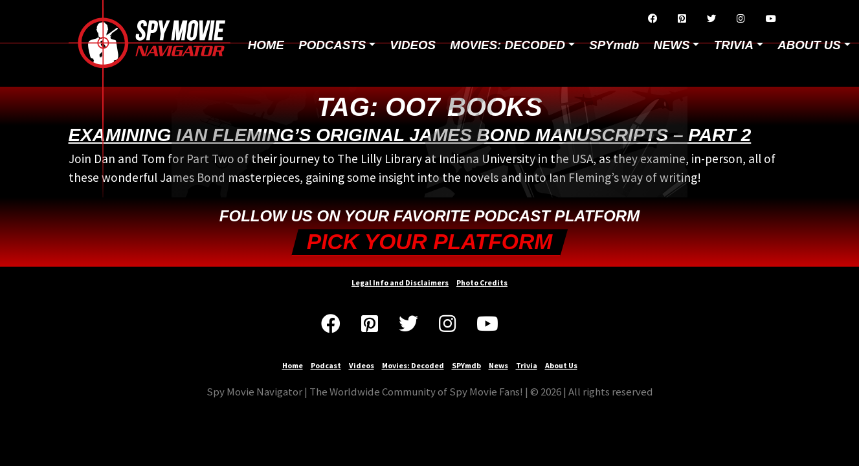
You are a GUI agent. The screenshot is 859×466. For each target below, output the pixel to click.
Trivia (526, 365)
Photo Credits (482, 282)
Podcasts (332, 45)
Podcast (326, 365)
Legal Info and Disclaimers (400, 282)
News (498, 365)
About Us (561, 365)
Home (266, 45)
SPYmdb (614, 45)
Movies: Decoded (507, 45)
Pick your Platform (429, 242)
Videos (413, 45)
